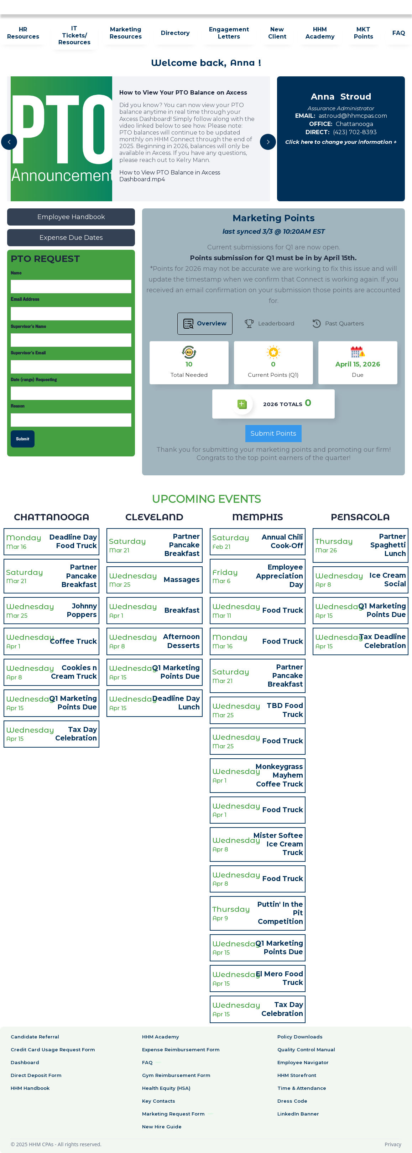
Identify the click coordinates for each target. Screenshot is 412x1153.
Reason (18, 406)
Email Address (25, 299)
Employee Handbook (71, 217)
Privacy (393, 1144)
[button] (9, 142)
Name (16, 272)
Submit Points (273, 434)
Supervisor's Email (28, 352)
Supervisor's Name (28, 326)
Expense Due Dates (71, 238)
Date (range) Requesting (34, 379)
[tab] (205, 324)
